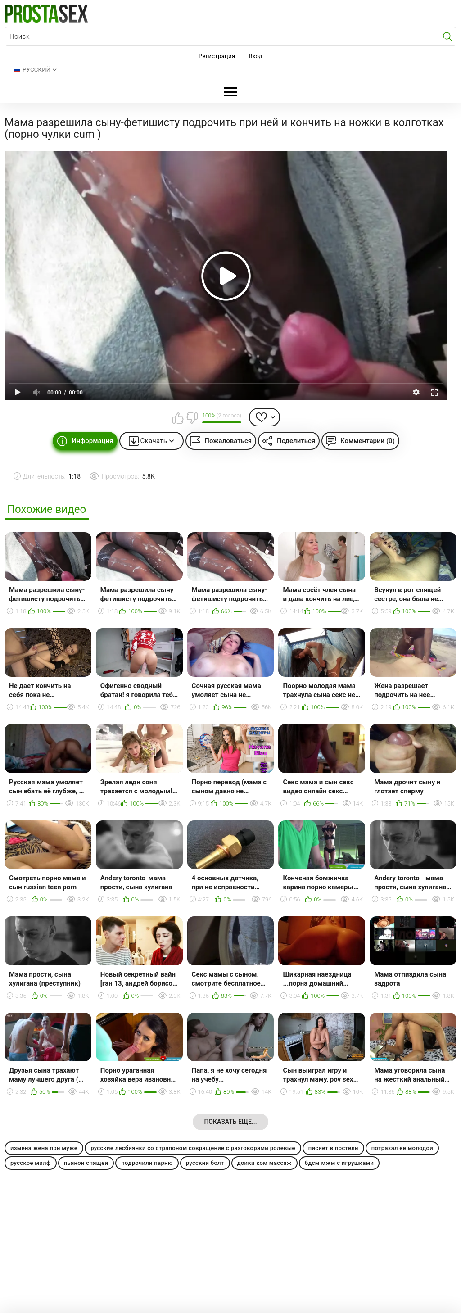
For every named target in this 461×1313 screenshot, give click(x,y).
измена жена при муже (43, 1148)
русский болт (205, 1162)
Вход (255, 56)
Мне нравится (178, 418)
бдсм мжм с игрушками (339, 1162)
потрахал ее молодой (402, 1148)
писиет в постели (333, 1148)
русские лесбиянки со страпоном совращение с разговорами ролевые (192, 1148)
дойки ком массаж (264, 1162)
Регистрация (217, 56)
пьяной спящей (86, 1162)
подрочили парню (146, 1162)
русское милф (30, 1162)
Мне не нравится (192, 418)
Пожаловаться (228, 441)
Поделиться (296, 441)
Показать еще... (230, 1121)
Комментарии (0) (367, 441)
